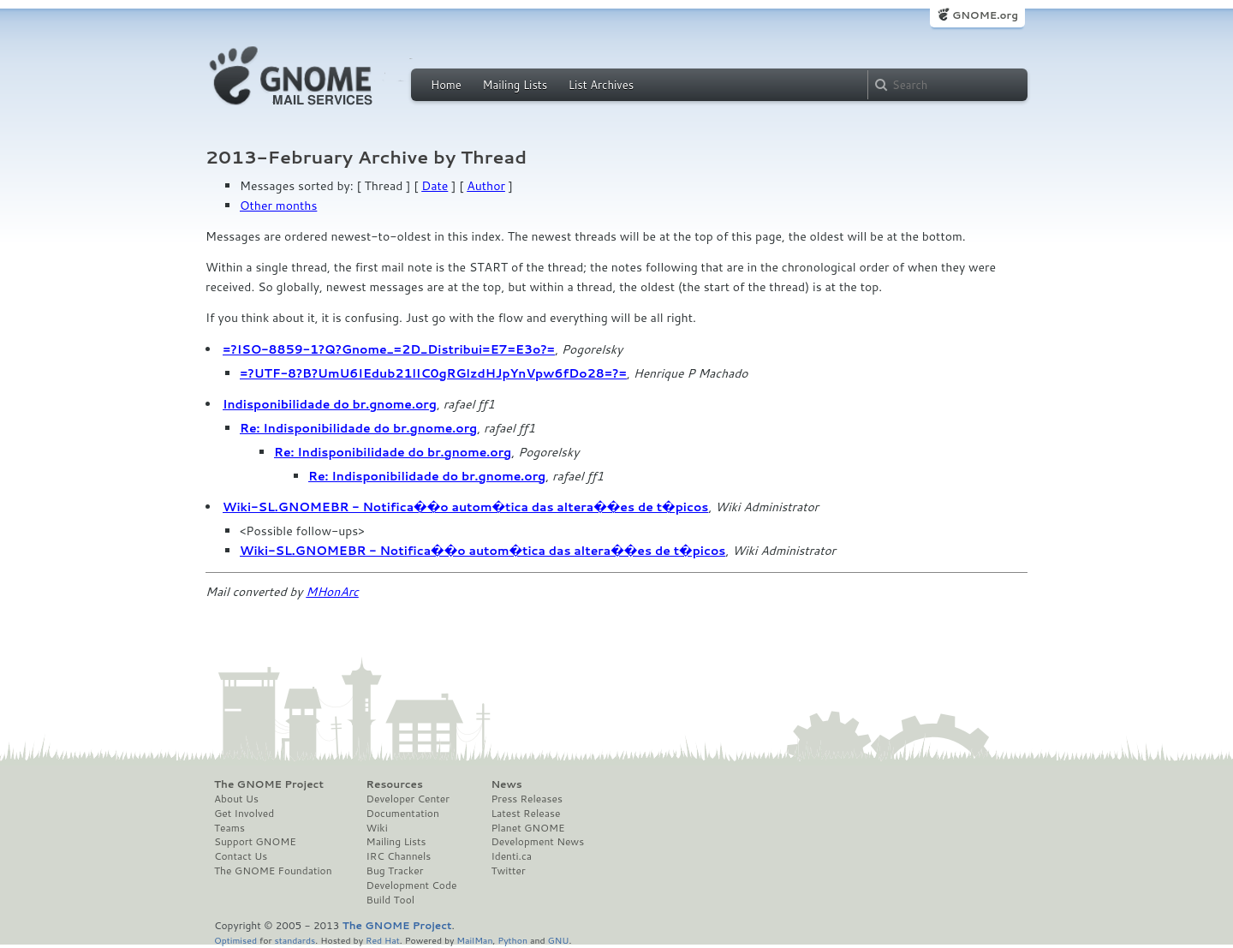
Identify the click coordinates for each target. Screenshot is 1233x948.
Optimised (235, 939)
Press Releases (526, 799)
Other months (278, 205)
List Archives (601, 84)
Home (446, 84)
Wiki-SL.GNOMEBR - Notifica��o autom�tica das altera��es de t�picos (465, 507)
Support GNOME (255, 842)
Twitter (508, 871)
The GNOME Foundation (273, 871)
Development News (537, 842)
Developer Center (408, 799)
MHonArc (332, 591)
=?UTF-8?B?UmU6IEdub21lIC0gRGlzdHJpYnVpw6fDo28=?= (433, 373)
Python (512, 939)
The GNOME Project (269, 784)
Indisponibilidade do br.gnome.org (330, 404)
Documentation (402, 813)
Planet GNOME (527, 828)
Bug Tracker (395, 871)
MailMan (474, 939)
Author (486, 185)
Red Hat (383, 939)
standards (294, 939)
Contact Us (240, 856)
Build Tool (390, 900)
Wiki (377, 828)
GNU (558, 939)
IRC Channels (399, 856)
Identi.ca (511, 856)
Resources (394, 784)
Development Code (411, 885)
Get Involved (244, 813)
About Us (236, 799)
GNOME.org (985, 15)
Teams (229, 828)
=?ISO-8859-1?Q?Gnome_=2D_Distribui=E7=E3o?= (389, 349)
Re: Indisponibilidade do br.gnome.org (358, 428)
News (506, 784)
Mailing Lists (514, 84)
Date (434, 185)
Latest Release (525, 813)
